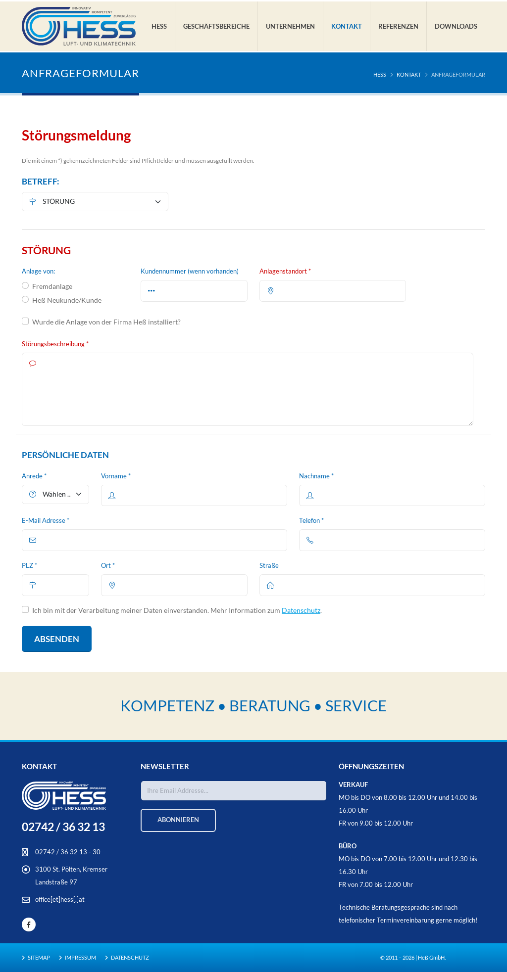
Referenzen (398, 26)
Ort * (108, 565)
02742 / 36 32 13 (63, 826)
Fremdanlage (52, 286)
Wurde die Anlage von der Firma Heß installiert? (106, 322)
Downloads (456, 26)
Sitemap (38, 957)
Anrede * (34, 476)
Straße (269, 565)
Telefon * (311, 520)
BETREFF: (40, 181)
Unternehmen (290, 26)
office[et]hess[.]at (60, 899)
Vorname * (116, 476)
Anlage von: (38, 271)
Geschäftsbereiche (216, 26)
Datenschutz (301, 610)
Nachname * (316, 476)
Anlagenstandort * (285, 271)
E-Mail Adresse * (45, 520)
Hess (159, 26)
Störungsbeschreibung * (55, 344)
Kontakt (346, 26)
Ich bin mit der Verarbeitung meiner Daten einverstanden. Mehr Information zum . (177, 610)
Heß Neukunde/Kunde (66, 300)
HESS (379, 74)
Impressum (80, 957)
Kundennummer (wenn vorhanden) (190, 271)
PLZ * (29, 565)
